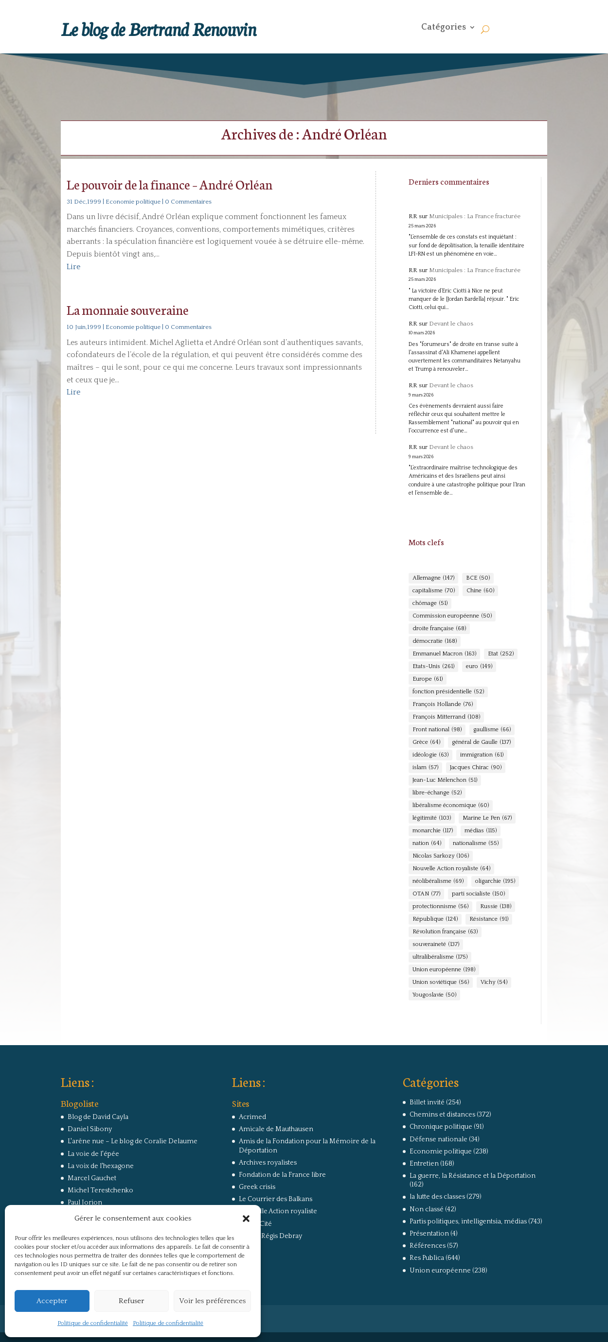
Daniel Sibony (90, 1129)
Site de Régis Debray (270, 1236)
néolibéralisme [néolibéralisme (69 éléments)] (438, 881)
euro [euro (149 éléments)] (479, 666)
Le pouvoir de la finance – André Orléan (169, 184)
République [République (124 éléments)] (435, 919)
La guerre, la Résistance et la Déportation (473, 1176)
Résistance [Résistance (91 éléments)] (488, 919)
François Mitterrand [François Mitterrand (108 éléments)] (446, 717)
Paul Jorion (85, 1202)
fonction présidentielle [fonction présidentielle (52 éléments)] (448, 692)
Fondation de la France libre (282, 1175)
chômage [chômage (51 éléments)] (429, 603)
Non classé (427, 1209)
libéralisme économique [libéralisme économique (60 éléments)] (450, 805)
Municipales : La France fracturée (474, 216)
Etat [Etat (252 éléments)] (501, 654)
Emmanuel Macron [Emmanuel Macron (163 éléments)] (444, 654)
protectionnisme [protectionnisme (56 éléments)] (440, 906)
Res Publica (427, 1258)
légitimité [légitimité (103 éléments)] (431, 818)
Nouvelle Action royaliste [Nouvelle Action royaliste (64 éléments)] (451, 868)
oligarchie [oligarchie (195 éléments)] (495, 881)
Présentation (429, 1234)
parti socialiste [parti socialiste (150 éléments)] (478, 894)
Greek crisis (257, 1187)
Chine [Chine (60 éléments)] (480, 590)
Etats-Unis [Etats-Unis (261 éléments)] (433, 666)
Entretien (424, 1164)
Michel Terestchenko (100, 1190)
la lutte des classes (437, 1197)
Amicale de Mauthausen (276, 1129)
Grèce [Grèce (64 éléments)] (426, 742)
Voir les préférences (212, 1301)
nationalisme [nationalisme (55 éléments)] (476, 843)
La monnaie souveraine (128, 309)
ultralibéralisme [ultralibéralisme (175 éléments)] (439, 957)
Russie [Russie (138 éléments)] (495, 906)
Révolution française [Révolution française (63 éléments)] (445, 932)
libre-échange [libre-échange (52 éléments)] (437, 793)
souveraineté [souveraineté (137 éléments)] (435, 944)
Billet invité (427, 1102)
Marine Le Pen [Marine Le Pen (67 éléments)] (487, 818)
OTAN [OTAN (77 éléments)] (426, 894)
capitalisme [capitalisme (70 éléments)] (433, 590)
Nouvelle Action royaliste (278, 1211)
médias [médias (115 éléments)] (481, 830)
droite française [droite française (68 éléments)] (439, 628)
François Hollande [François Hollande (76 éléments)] (442, 704)
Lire (73, 266)
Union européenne (440, 1270)
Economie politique (133, 201)
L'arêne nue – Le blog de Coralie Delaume (132, 1141)
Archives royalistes (268, 1163)
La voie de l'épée (93, 1154)
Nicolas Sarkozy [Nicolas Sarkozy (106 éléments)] (440, 856)
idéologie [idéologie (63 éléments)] (430, 755)
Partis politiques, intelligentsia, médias (468, 1221)
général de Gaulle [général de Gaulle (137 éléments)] (481, 742)
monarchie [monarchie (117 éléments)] (432, 830)
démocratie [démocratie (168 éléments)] (434, 641)
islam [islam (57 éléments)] (425, 767)
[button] (246, 1218)
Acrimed (252, 1117)
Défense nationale (438, 1139)
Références (428, 1246)
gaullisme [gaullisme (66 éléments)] (492, 729)
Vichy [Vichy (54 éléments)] (494, 982)
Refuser (131, 1301)
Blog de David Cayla (98, 1117)
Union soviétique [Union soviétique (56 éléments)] (440, 982)
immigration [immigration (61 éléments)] (481, 755)
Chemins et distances (442, 1114)
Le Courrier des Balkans (275, 1199)
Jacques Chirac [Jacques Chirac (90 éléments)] (475, 767)
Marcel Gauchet (92, 1178)
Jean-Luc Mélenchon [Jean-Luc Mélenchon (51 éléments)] (444, 780)
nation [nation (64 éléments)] (426, 843)
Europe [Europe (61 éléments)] (427, 679)
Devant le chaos (451, 323)
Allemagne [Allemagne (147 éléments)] (433, 578)
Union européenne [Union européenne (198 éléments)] (443, 969)
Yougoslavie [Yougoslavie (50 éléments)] (434, 995)
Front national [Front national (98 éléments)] (437, 729)
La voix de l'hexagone (101, 1166)
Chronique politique (441, 1127)
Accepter (51, 1301)
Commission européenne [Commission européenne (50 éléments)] (452, 616)
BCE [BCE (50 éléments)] (478, 578)
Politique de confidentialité (92, 1323)
